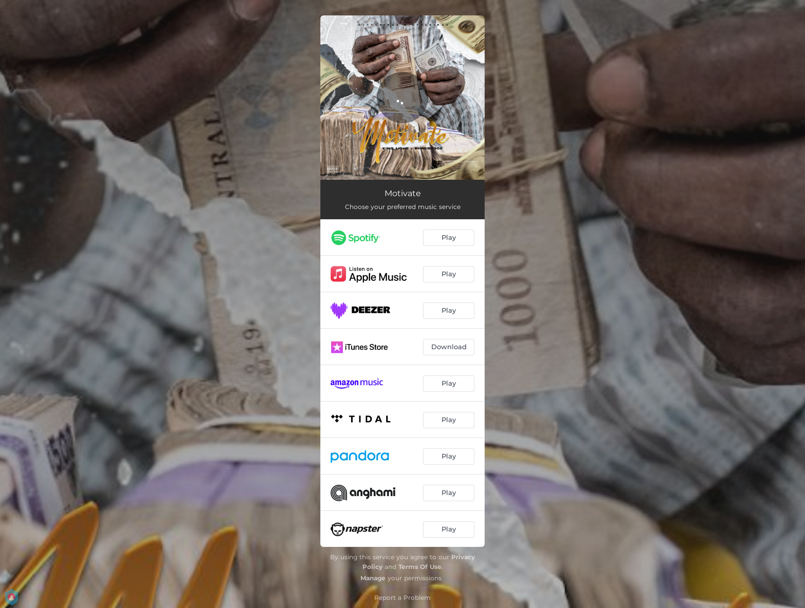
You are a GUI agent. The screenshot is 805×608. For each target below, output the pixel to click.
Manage (373, 578)
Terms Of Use (420, 567)
